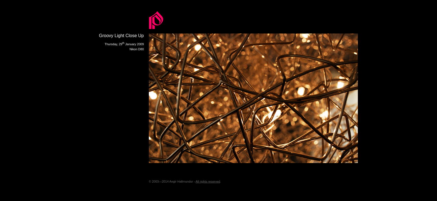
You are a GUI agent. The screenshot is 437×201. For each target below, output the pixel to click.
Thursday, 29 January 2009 (124, 44)
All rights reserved (208, 181)
